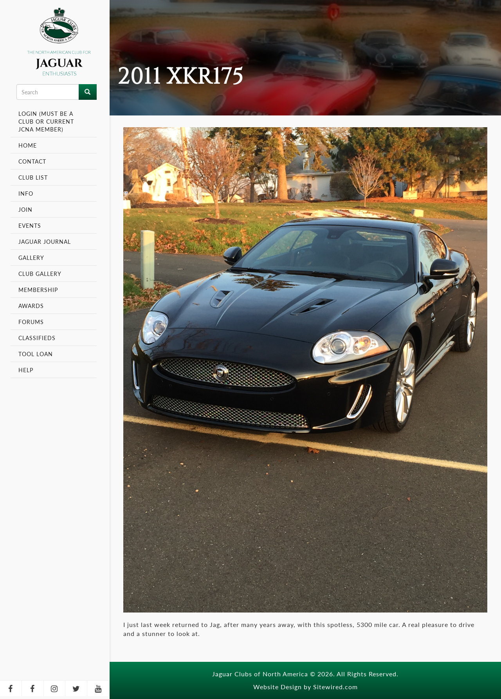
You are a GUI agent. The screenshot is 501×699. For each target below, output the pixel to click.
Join (25, 209)
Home (27, 145)
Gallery (31, 257)
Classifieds (37, 338)
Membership (39, 290)
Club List (33, 177)
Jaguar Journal (44, 241)
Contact (32, 161)
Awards (31, 306)
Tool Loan (35, 354)
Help (25, 370)
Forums (31, 322)
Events (30, 225)
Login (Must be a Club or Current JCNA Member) (46, 121)
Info (26, 193)
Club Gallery (39, 273)
